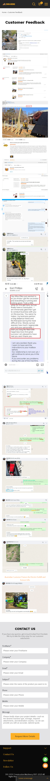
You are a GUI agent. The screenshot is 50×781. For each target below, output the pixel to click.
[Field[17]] (25, 684)
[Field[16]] (25, 706)
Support (7, 748)
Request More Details (25, 736)
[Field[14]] (25, 661)
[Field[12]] (25, 673)
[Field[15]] (25, 695)
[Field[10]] (25, 650)
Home (4, 12)
